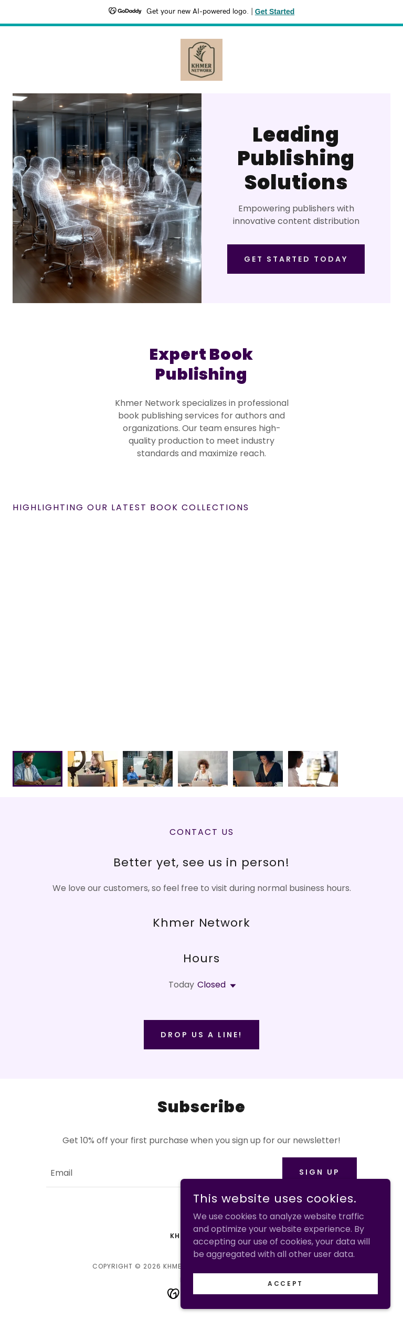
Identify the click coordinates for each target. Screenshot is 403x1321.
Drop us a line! (201, 1034)
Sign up (319, 1172)
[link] (201, 60)
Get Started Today (296, 259)
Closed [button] (211, 985)
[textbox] (158, 1172)
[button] (231, 986)
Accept (285, 1283)
